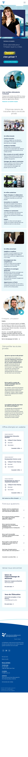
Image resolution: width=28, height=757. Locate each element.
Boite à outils (5, 659)
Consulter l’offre (16, 448)
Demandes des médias (7, 681)
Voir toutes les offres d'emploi (11, 498)
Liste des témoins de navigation (8, 690)
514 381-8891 (5, 666)
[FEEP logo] (11, 636)
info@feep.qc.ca (6, 672)
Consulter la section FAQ (10, 557)
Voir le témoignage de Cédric (13, 339)
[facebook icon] (3, 650)
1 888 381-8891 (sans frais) (8, 668)
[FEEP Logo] (3, 2)
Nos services (5, 656)
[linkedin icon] (9, 650)
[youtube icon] (6, 650)
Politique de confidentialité (7, 689)
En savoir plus (9, 586)
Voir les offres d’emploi (11, 61)
